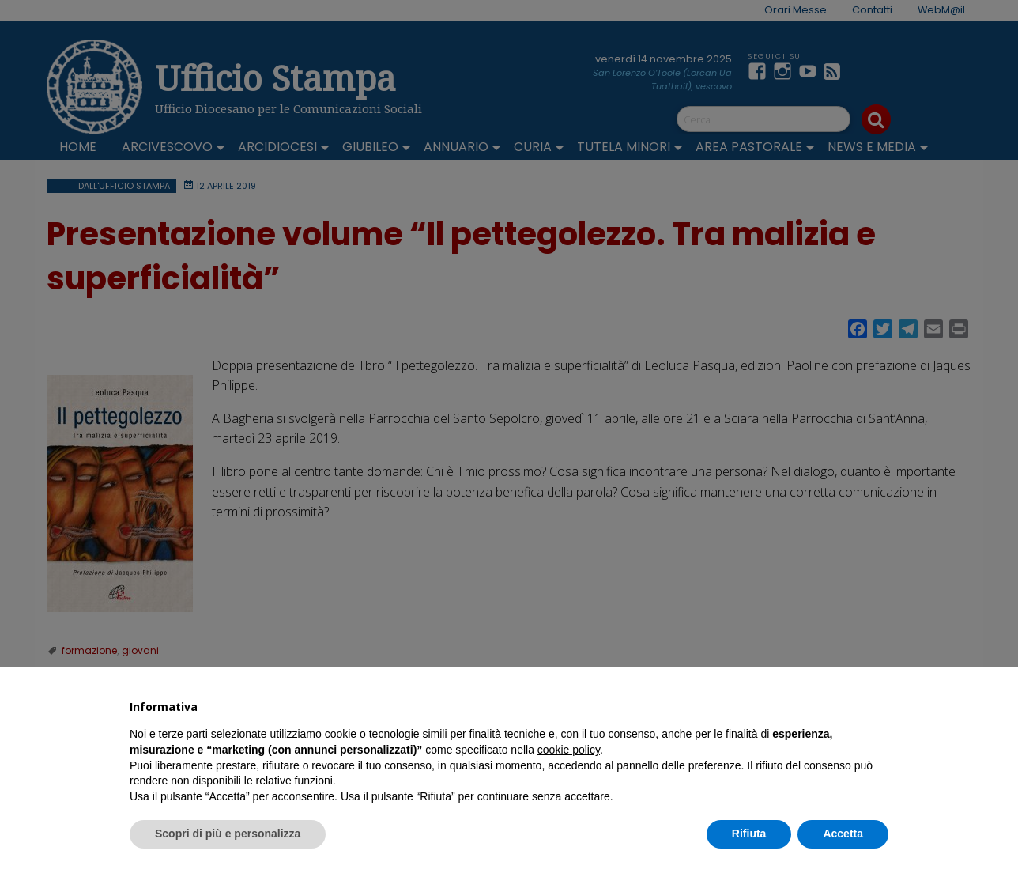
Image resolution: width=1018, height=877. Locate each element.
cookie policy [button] (568, 749)
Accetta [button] (843, 833)
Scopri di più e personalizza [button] (227, 833)
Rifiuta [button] (749, 833)
